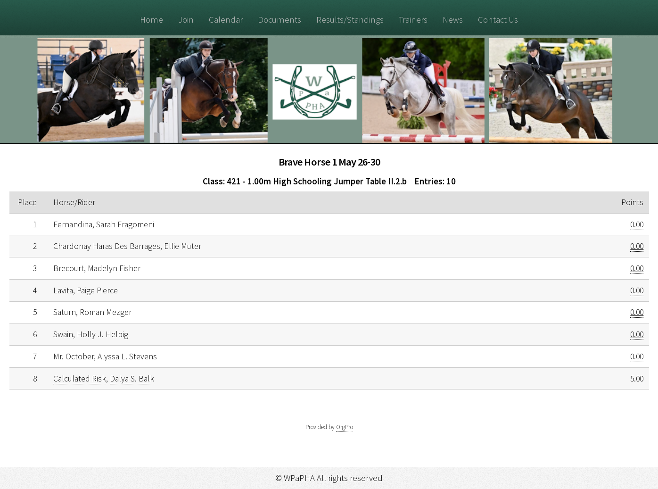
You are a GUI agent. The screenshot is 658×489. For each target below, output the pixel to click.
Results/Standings (350, 19)
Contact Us (498, 19)
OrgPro (344, 427)
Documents (279, 19)
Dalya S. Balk (132, 378)
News (453, 19)
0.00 (636, 224)
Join (186, 19)
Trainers (413, 19)
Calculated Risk (79, 378)
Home (151, 19)
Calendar (226, 19)
